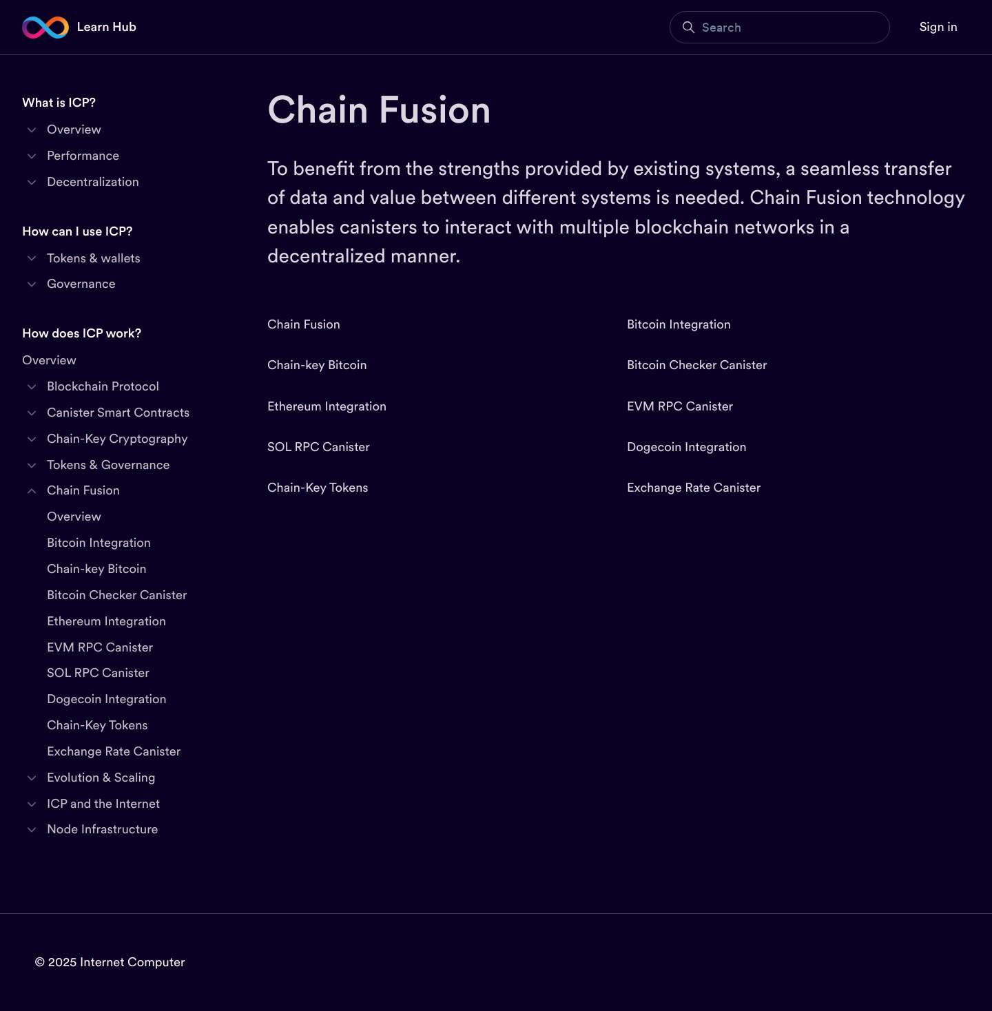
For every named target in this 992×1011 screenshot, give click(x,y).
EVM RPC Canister (680, 407)
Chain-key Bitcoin (317, 365)
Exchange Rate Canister (694, 488)
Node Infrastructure (102, 829)
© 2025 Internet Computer (109, 962)
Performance (83, 156)
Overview (74, 130)
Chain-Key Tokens (318, 488)
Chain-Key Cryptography (117, 439)
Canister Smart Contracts (118, 413)
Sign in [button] (939, 27)
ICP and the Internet (103, 804)
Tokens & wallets (94, 259)
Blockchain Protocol (103, 387)
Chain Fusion (303, 325)
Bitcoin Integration (679, 325)
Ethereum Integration (326, 407)
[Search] (780, 27)
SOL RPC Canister (318, 447)
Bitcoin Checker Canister (697, 365)
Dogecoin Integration (687, 447)
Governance (81, 284)
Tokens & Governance (108, 465)
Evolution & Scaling (101, 778)
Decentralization (93, 182)
